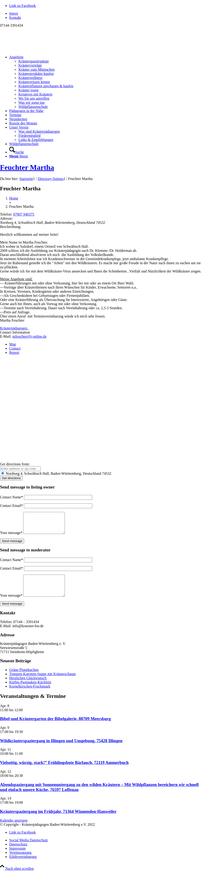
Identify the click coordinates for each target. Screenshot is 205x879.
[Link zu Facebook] (22, 6)
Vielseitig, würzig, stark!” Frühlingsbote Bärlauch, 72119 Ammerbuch (64, 770)
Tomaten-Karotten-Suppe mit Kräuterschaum (42, 682)
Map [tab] (12, 344)
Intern (13, 13)
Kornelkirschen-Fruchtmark (29, 694)
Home (13, 198)
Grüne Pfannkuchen (24, 678)
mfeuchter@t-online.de (29, 336)
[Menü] (18, 156)
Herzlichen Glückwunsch (27, 686)
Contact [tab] (15, 348)
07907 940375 (23, 214)
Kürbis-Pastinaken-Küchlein (30, 690)
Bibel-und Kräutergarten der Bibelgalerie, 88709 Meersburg (55, 727)
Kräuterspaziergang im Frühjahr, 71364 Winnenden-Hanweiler (58, 819)
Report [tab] (14, 352)
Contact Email (11, 506)
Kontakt (15, 18)
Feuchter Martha (27, 167)
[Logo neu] (34, 49)
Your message (11, 537)
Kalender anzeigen (13, 829)
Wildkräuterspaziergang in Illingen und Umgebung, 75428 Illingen (61, 749)
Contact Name (11, 497)
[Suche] (16, 152)
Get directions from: (15, 464)
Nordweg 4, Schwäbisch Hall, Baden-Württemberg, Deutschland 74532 (56, 473)
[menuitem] (107, 13)
